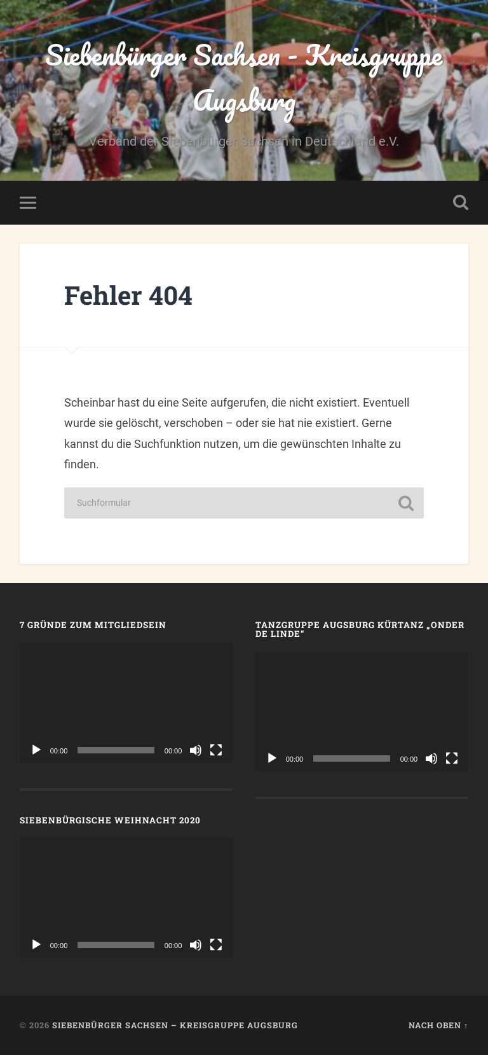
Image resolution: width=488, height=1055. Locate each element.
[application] (126, 703)
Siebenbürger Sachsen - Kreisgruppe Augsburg (243, 77)
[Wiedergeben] (36, 750)
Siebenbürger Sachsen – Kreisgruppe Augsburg (175, 1025)
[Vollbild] (216, 750)
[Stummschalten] (195, 750)
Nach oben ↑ (438, 1025)
